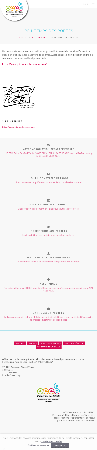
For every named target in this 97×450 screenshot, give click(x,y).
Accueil (23, 38)
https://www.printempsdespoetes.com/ (24, 64)
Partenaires (39, 38)
